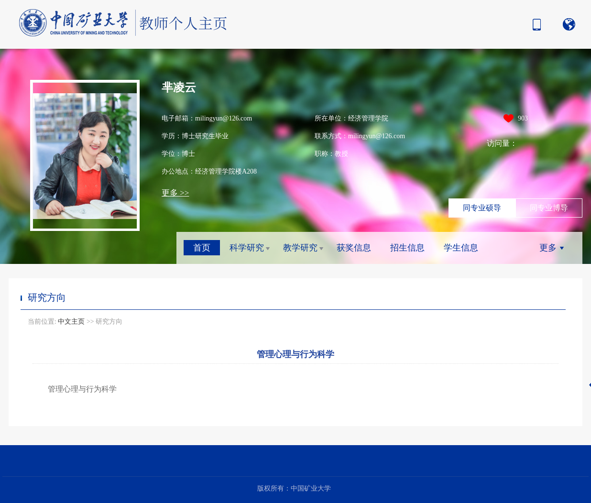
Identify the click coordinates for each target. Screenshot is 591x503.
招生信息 (407, 247)
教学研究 (300, 247)
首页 (201, 247)
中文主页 (71, 321)
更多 (548, 247)
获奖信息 (354, 247)
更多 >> (175, 192)
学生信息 (461, 247)
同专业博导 (549, 208)
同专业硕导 (482, 208)
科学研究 (247, 247)
